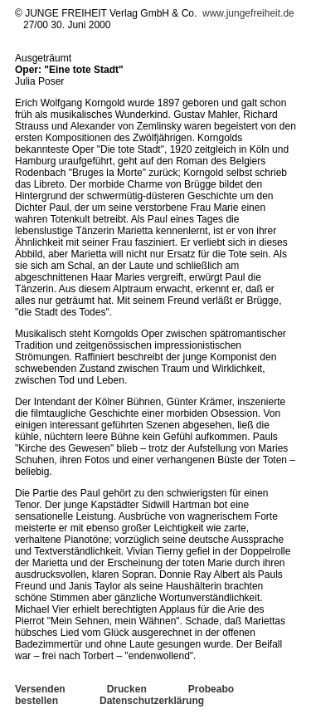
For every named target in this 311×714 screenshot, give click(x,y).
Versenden (40, 689)
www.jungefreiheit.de (248, 13)
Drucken (127, 689)
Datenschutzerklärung (152, 701)
